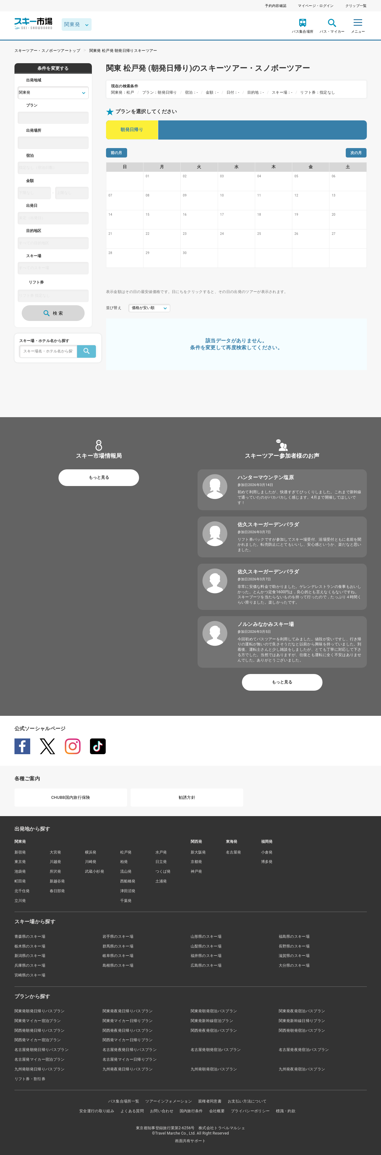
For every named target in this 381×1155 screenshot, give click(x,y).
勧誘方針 (187, 797)
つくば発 (163, 871)
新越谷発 (57, 881)
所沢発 (55, 871)
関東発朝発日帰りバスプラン (39, 1011)
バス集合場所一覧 (123, 1101)
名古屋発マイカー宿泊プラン (39, 1059)
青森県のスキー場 (30, 936)
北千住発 (22, 891)
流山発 (126, 871)
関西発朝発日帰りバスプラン (39, 1030)
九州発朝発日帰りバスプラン (39, 1069)
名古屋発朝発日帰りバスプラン (41, 1049)
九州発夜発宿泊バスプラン (302, 1069)
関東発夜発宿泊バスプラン (302, 1011)
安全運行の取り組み (96, 1111)
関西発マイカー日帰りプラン (128, 1040)
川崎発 (91, 861)
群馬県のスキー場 (118, 946)
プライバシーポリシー (250, 1111)
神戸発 (196, 871)
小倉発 (267, 852)
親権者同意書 (209, 1101)
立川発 (20, 900)
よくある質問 (132, 1111)
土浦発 (161, 881)
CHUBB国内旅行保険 (70, 797)
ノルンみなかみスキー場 (266, 624)
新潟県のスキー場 (30, 955)
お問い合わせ (161, 1111)
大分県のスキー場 (294, 965)
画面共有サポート (190, 1141)
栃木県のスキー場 (30, 946)
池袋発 (20, 871)
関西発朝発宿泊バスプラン (302, 1030)
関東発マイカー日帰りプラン (128, 1021)
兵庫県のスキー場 (30, 965)
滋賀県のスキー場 (294, 955)
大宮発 (55, 852)
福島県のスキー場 (294, 936)
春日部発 (57, 891)
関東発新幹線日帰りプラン (302, 1021)
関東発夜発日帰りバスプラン (128, 1011)
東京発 (20, 861)
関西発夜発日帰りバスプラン (128, 1030)
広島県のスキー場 (206, 965)
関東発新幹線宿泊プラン (212, 1021)
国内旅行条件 (191, 1111)
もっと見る (99, 477)
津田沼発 (128, 891)
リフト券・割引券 (30, 1079)
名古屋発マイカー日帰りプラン (130, 1059)
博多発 (267, 861)
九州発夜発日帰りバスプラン (128, 1069)
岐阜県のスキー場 (118, 955)
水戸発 (161, 852)
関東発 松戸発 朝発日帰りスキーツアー (123, 50)
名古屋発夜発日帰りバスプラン (130, 1049)
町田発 (20, 881)
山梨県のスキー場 (206, 946)
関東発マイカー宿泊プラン (37, 1021)
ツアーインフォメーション (168, 1101)
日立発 (161, 861)
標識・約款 (285, 1111)
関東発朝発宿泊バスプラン (214, 1011)
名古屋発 (233, 852)
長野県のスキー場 (294, 946)
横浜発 (91, 852)
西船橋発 (128, 881)
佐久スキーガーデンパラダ (268, 525)
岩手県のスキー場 (118, 936)
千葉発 (126, 900)
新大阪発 (198, 852)
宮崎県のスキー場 (30, 975)
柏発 (124, 861)
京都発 (196, 861)
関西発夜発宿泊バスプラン (214, 1030)
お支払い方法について (247, 1101)
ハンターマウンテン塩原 (266, 477)
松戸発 (126, 852)
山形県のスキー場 (206, 936)
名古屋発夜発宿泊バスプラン (304, 1049)
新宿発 (20, 852)
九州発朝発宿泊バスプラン (214, 1069)
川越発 (55, 861)
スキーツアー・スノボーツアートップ (47, 50)
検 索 (53, 313)
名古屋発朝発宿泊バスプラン (216, 1049)
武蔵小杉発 (94, 871)
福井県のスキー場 (206, 955)
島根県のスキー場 (118, 965)
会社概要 (217, 1111)
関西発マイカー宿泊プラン (37, 1040)
